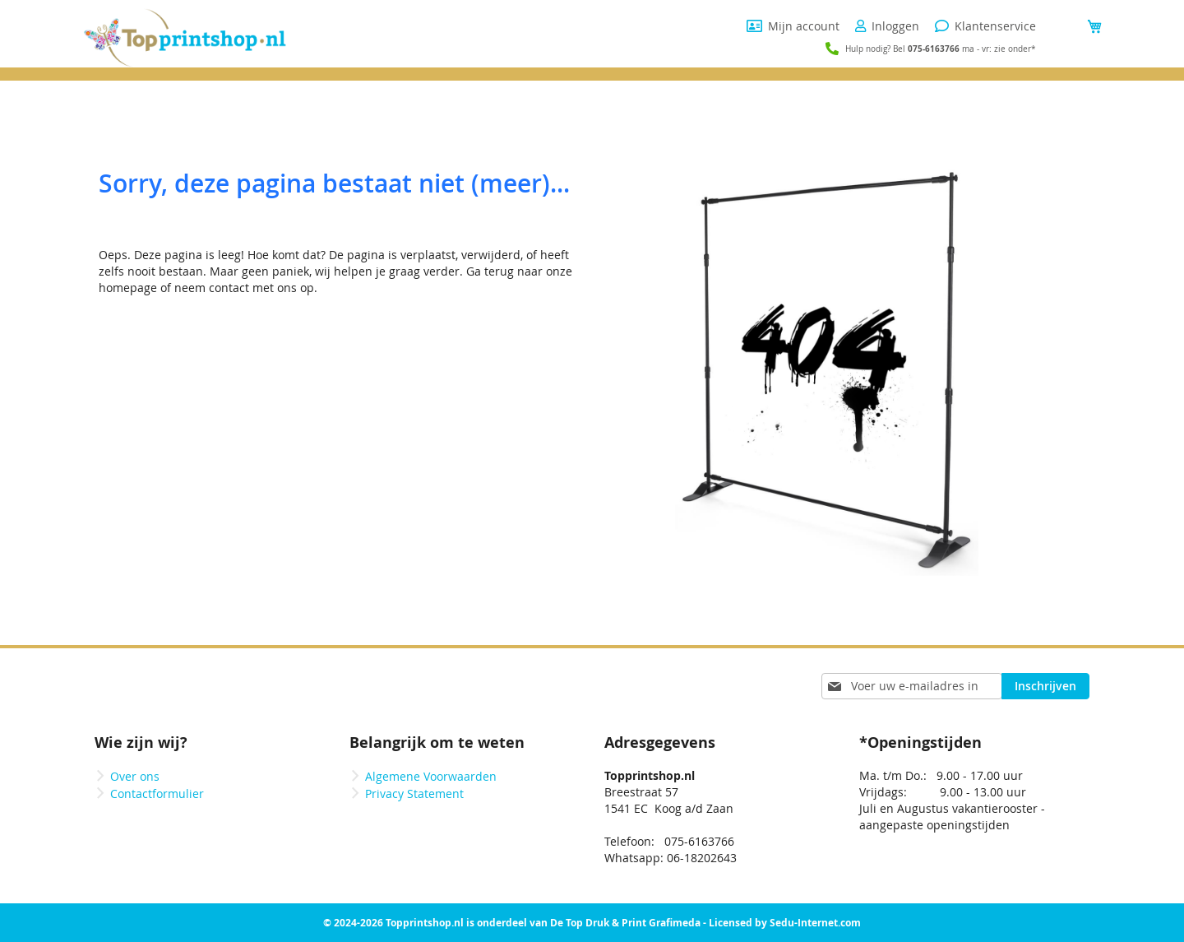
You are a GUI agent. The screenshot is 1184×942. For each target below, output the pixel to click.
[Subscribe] (1045, 686)
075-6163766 (934, 48)
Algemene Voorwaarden (431, 776)
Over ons (135, 776)
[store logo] (185, 37)
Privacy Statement (414, 793)
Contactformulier (157, 793)
